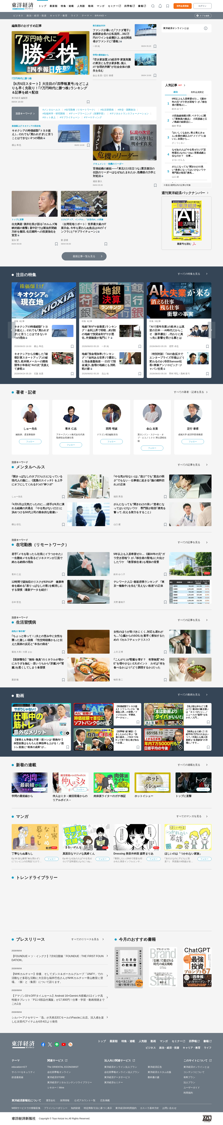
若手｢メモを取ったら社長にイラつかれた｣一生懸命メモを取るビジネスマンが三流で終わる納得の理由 (37, 558)
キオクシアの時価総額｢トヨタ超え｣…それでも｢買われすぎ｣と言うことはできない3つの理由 (32, 134)
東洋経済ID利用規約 (126, 1108)
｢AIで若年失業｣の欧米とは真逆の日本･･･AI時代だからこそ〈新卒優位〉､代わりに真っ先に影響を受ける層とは (166, 332)
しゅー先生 (30, 428)
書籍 (140, 6)
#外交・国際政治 (127, 109)
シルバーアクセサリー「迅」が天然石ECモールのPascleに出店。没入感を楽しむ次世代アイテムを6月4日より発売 (58, 1019)
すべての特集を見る (189, 273)
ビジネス (18, 15)
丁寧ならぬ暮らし (22, 853)
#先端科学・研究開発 (54, 113)
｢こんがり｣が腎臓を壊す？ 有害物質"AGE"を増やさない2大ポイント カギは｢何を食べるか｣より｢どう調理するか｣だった (139, 663)
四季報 (128, 6)
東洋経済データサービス (117, 1077)
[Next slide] (211, 330)
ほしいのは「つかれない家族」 (183, 853)
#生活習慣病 (106, 109)
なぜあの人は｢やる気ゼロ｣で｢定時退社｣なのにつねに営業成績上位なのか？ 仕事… (189, 152)
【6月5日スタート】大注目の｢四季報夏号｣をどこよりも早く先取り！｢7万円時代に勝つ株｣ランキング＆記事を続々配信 (50, 88)
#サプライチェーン (70, 117)
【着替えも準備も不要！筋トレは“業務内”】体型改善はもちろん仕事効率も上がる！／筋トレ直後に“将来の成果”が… (39, 743)
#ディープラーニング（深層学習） (87, 113)
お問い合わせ (169, 1108)
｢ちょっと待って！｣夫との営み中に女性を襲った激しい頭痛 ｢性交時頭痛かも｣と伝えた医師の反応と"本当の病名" (37, 640)
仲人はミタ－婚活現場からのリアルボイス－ (70, 798)
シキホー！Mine (55, 1087)
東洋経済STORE (56, 1077)
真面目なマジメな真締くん (79, 853)
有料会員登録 (183, 6)
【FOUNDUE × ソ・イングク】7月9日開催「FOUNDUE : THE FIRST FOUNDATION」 (58, 958)
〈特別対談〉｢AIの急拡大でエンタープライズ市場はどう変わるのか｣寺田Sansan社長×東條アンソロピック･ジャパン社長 (166, 361)
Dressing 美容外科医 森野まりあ (133, 853)
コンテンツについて (194, 1072)
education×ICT (19, 1067)
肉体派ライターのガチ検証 (110, 796)
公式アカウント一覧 (84, 1100)
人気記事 (171, 85)
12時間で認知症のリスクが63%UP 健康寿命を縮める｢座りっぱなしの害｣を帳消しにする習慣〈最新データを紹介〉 (38, 585)
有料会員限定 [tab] (197, 92)
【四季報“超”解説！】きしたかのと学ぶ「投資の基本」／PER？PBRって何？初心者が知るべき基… (127, 737)
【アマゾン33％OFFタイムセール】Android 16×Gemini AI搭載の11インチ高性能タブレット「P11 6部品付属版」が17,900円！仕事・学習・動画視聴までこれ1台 (58, 999)
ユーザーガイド (192, 1087)
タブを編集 (205, 15)
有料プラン (189, 1077)
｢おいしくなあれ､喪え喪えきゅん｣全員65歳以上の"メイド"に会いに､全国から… (189, 135)
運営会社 (50, 1100)
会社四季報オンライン (59, 1072)
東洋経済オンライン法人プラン (120, 1067)
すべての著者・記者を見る (189, 391)
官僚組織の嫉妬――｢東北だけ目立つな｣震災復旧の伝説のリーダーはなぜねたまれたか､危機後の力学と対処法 (124, 172)
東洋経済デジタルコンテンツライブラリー (69, 1082)
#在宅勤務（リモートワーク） (80, 109)
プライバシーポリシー (55, 1108)
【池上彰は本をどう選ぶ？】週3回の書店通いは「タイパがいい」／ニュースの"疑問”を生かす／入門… (197, 712)
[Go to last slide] (11, 330)
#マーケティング (93, 117)
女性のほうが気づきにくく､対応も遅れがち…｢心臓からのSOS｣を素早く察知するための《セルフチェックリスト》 (139, 635)
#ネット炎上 (49, 117)
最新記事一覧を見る (84, 256)
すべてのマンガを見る (189, 816)
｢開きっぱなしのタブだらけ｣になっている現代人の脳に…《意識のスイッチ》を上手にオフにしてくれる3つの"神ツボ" (37, 480)
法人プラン (189, 1082)
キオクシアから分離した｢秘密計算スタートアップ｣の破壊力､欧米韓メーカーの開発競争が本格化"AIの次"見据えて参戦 (31, 361)
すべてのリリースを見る (85, 939)
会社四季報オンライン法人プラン (122, 1072)
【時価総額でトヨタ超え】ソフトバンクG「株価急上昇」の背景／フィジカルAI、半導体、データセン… (127, 712)
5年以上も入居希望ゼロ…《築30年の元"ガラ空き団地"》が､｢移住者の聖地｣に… (189, 101)
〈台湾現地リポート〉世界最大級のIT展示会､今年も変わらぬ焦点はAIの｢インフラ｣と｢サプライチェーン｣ (84, 228)
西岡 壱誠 (111, 428)
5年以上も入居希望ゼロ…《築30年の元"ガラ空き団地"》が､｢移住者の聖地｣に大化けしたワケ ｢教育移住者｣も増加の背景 (139, 558)
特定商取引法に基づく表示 (98, 1108)
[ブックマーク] (88, 101)
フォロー (30, 441)
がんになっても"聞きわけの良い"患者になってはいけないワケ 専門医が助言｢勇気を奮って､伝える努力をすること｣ (140, 508)
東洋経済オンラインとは (176, 28)
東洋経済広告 (155, 1067)
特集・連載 (67, 6)
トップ (42, 6)
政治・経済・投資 (37, 15)
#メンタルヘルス (51, 109)
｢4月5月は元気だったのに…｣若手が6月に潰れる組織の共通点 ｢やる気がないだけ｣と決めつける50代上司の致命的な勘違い (38, 508)
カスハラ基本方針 (149, 1108)
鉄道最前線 (17, 1077)
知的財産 (75, 1108)
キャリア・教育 (59, 15)
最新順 (53, 6)
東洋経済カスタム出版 (159, 1072)
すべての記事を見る (189, 464)
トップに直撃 (184, 796)
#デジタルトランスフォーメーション (129, 113)
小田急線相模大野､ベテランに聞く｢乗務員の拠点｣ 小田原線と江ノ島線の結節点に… (189, 118)
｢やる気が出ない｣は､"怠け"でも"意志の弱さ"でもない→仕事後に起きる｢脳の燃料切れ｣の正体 (139, 480)
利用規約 (188, 1092)
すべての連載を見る (189, 764)
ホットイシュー (144, 796)
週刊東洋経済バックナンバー (183, 193)
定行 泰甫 (193, 428)
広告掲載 (105, 1100)
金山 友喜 (152, 428)
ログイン (202, 6)
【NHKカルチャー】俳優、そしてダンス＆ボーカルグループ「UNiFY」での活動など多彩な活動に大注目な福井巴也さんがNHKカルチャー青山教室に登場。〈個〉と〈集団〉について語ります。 (57, 978)
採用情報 (64, 1100)
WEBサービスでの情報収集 (26, 1108)
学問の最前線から (22, 796)
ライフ (74, 15)
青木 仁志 (71, 428)
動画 (90, 6)
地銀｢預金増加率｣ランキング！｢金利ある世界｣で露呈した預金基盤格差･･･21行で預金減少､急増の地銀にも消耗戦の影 (99, 361)
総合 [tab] (176, 92)
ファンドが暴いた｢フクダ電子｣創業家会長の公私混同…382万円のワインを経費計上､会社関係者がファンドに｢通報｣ (112, 36)
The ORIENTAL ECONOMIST (62, 1067)
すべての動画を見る (189, 694)
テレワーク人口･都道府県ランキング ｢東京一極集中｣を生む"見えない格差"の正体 (139, 583)
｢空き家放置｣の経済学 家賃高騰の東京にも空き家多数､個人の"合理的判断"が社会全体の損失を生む (112, 65)
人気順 (81, 6)
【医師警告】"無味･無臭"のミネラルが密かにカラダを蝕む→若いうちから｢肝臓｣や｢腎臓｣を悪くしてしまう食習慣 (38, 663)
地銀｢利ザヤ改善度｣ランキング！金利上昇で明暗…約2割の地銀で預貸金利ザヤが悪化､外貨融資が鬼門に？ (99, 332)
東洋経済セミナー (113, 1082)
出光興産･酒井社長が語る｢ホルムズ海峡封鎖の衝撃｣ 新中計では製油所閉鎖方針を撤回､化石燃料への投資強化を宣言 (34, 230)
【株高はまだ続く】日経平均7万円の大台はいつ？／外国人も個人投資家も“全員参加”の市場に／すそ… (197, 737)
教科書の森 (154, 1077)
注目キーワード (24, 113)
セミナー (113, 6)
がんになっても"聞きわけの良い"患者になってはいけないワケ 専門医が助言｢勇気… (189, 169)
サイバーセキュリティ (23, 1072)
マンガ (101, 6)
